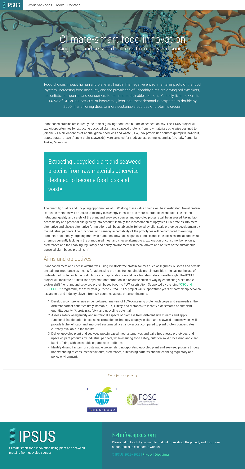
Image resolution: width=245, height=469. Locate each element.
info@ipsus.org (133, 434)
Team (59, 4)
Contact (73, 4)
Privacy (148, 454)
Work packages (40, 4)
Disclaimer (162, 454)
